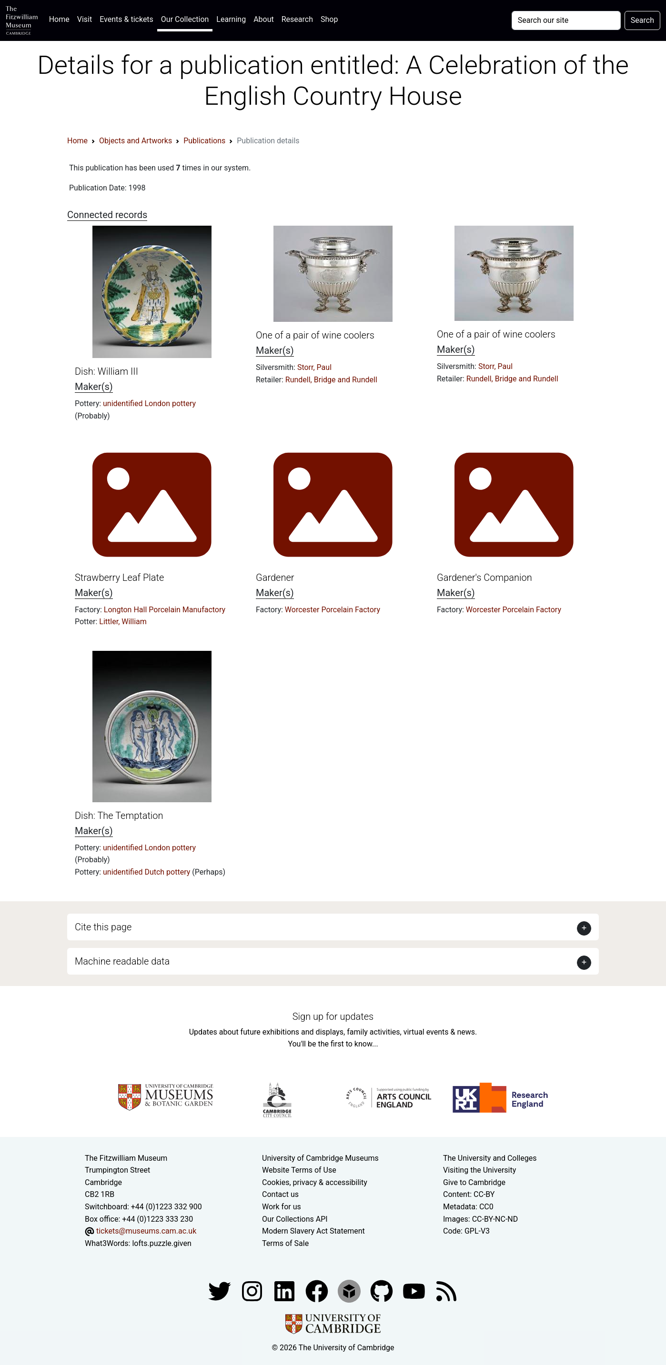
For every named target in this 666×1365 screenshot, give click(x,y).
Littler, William (122, 621)
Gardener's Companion (484, 577)
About (263, 19)
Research (297, 19)
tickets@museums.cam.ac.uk (146, 1230)
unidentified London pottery (149, 403)
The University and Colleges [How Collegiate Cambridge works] (489, 1158)
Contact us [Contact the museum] (280, 1194)
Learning (231, 19)
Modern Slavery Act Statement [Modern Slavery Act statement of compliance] (313, 1230)
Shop (329, 19)
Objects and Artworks (135, 140)
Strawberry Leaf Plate (119, 577)
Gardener (275, 577)
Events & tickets (126, 19)
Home (61, 18)
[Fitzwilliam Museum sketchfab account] (350, 1290)
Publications (204, 140)
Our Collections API (295, 1219)
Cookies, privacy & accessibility (314, 1182)
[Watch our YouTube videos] (415, 1290)
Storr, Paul (314, 367)
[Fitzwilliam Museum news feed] (446, 1290)
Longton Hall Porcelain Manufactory (164, 609)
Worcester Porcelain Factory (332, 609)
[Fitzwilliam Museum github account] (382, 1290)
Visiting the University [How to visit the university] (479, 1170)
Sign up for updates (333, 1016)
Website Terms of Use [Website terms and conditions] (299, 1170)
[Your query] (566, 20)
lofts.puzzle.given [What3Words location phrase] (161, 1243)
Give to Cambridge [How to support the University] (474, 1182)
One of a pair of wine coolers (315, 335)
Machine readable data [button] (122, 961)
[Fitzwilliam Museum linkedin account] (318, 1290)
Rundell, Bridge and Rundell (331, 379)
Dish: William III (106, 371)
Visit (84, 19)
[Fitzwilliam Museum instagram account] (253, 1290)
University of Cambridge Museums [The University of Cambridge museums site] (320, 1158)
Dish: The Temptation (119, 815)
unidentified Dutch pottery (147, 872)
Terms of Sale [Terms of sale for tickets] (285, 1243)
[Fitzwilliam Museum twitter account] (220, 1290)
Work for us (281, 1206)
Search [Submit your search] (642, 20)
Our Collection (185, 19)
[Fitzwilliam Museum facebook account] (285, 1290)
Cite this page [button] (103, 927)
